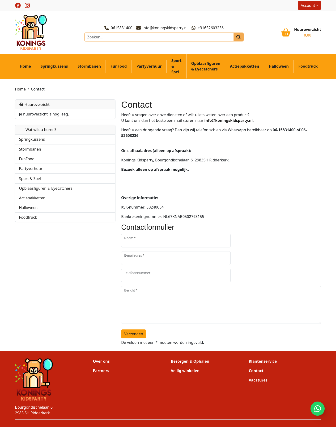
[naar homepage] (31, 33)
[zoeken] (235, 37)
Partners (101, 350)
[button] (81, 141)
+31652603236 (208, 28)
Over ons (101, 340)
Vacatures (258, 359)
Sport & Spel (176, 68)
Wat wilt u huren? (37, 131)
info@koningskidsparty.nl (162, 29)
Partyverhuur (149, 67)
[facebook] (18, 5)
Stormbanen (89, 67)
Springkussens (54, 67)
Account (308, 5)
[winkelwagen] (301, 33)
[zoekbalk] (159, 37)
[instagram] (27, 5)
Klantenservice (263, 340)
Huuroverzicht (34, 105)
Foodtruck (308, 67)
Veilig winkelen (185, 350)
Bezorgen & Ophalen (190, 340)
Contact (38, 90)
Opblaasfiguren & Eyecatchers (205, 67)
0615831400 (119, 28)
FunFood (119, 67)
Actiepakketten (244, 67)
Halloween (279, 67)
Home (25, 67)
